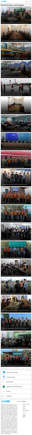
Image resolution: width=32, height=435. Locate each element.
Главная (2, 3)
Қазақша (26, 1)
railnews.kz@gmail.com (26, 410)
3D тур (28, 404)
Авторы (4, 3)
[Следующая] (30, 368)
